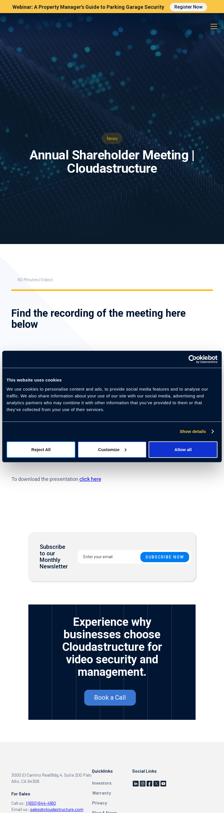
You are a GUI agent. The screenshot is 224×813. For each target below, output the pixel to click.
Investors (101, 782)
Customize (112, 449)
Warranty (101, 792)
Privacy (99, 802)
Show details (193, 431)
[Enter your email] (134, 557)
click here (90, 479)
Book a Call (110, 697)
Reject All (41, 449)
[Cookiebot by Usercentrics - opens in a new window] (192, 359)
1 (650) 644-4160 (41, 803)
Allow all (183, 449)
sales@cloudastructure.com (56, 809)
